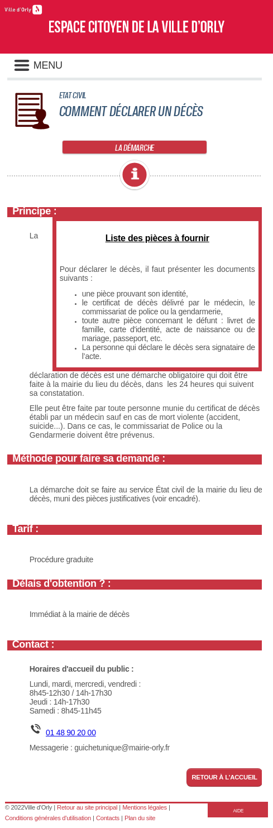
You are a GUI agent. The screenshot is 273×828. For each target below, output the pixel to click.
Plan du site (139, 818)
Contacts (107, 818)
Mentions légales (144, 807)
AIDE (238, 810)
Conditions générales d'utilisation (48, 818)
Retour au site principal (87, 807)
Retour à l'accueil (224, 777)
